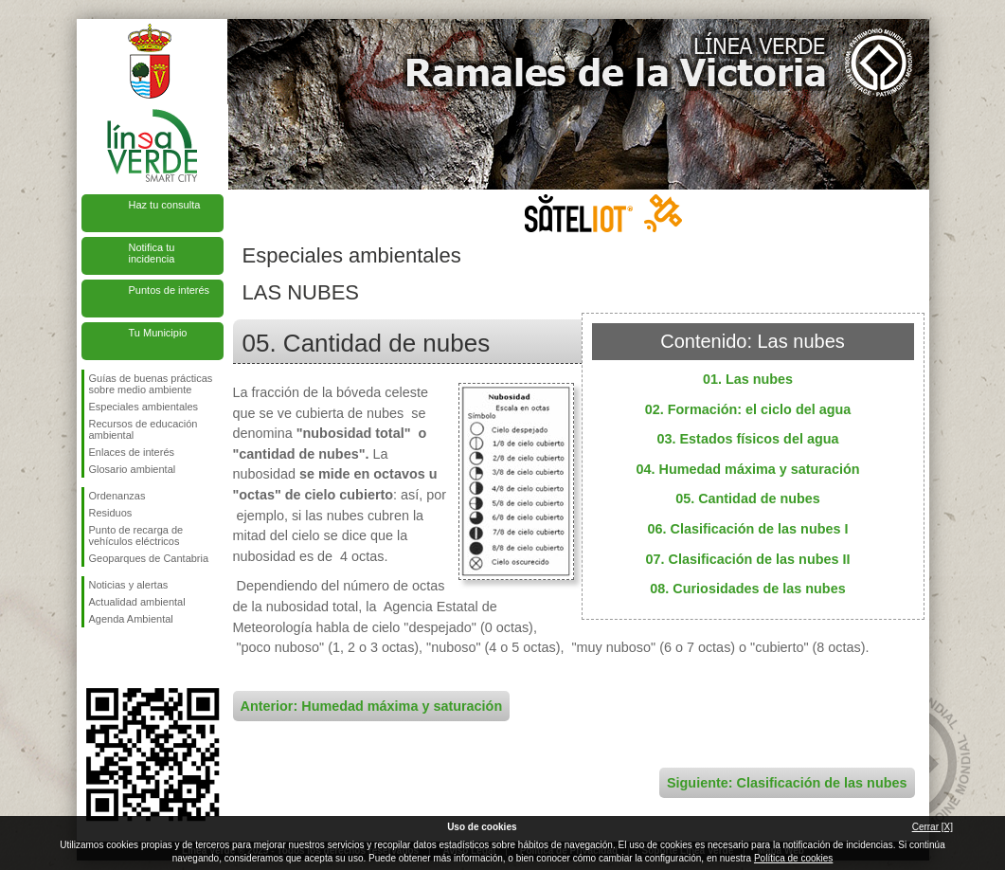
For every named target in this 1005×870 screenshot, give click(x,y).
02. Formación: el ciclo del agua (748, 409)
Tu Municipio (158, 332)
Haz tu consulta (165, 204)
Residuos (111, 512)
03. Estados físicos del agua (748, 438)
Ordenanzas (117, 495)
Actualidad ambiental (137, 601)
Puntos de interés (169, 290)
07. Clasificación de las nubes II (748, 559)
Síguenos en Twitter (124, 657)
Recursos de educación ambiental (143, 429)
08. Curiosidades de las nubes (747, 588)
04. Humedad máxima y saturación (748, 469)
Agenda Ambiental (131, 619)
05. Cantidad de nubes (747, 498)
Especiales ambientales (144, 406)
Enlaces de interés (132, 452)
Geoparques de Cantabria (149, 558)
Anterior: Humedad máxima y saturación (372, 706)
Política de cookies (793, 858)
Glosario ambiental (132, 469)
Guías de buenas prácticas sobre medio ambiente (151, 383)
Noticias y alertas (129, 584)
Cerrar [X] (932, 827)
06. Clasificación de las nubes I (748, 528)
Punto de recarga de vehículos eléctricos (136, 535)
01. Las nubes (748, 379)
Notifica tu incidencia (152, 253)
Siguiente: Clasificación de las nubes (787, 782)
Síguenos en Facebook (92, 657)
